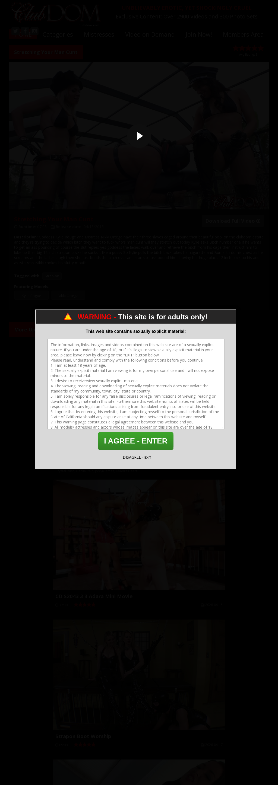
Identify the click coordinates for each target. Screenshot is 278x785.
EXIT (148, 457)
